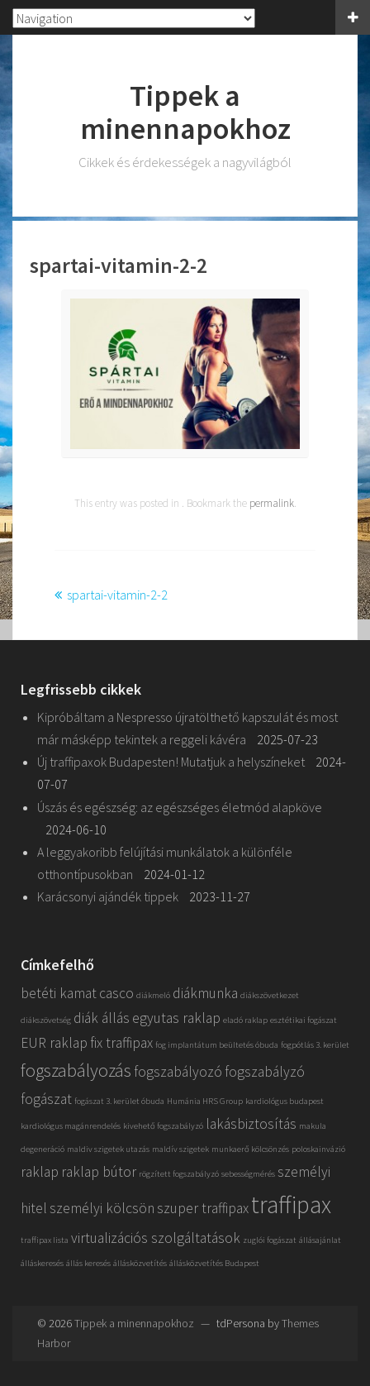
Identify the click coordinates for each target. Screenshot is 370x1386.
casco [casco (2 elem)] (116, 993)
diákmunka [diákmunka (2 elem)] (205, 993)
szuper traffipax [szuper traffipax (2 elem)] (203, 1208)
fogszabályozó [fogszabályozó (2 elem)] (178, 1072)
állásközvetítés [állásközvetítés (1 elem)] (140, 1263)
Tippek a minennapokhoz (185, 112)
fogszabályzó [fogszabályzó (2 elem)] (265, 1072)
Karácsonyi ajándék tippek (107, 896)
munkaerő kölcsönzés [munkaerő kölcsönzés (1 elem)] (250, 1149)
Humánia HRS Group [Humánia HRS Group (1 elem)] (205, 1101)
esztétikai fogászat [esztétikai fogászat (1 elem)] (303, 1020)
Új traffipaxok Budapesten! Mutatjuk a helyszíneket (171, 761)
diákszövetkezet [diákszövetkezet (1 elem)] (269, 995)
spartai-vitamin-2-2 (117, 594)
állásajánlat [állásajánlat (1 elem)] (320, 1240)
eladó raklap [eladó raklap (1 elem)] (245, 1020)
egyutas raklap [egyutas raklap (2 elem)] (176, 1018)
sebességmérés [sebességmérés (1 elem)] (248, 1174)
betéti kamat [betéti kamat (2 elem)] (59, 993)
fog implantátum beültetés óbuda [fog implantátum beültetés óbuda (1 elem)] (216, 1045)
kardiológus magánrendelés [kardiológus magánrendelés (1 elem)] (71, 1126)
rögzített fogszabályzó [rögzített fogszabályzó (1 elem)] (179, 1174)
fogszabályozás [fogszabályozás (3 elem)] (76, 1070)
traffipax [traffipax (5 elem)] (291, 1204)
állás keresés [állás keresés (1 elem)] (88, 1263)
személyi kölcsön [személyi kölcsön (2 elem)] (102, 1208)
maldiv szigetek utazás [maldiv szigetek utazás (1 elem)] (108, 1149)
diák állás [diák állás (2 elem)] (102, 1018)
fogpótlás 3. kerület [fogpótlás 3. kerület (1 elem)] (315, 1045)
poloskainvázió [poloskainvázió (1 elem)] (318, 1149)
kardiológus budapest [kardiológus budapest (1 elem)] (284, 1101)
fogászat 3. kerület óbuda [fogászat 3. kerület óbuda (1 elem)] (119, 1101)
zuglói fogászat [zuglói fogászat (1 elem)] (269, 1240)
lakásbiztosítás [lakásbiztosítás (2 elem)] (251, 1124)
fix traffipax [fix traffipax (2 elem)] (121, 1043)
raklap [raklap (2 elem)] (40, 1172)
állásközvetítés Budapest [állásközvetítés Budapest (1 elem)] (214, 1263)
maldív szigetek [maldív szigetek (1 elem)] (180, 1149)
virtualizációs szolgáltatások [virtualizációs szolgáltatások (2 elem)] (155, 1238)
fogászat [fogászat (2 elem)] (46, 1099)
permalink (271, 503)
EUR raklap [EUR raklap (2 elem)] (54, 1043)
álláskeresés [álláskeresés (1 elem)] (42, 1263)
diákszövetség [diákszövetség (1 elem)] (46, 1020)
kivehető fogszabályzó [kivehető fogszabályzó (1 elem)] (163, 1126)
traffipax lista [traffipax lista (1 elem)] (45, 1240)
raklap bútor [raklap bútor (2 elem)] (98, 1172)
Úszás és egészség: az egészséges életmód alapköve (179, 807)
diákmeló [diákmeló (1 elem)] (153, 995)
